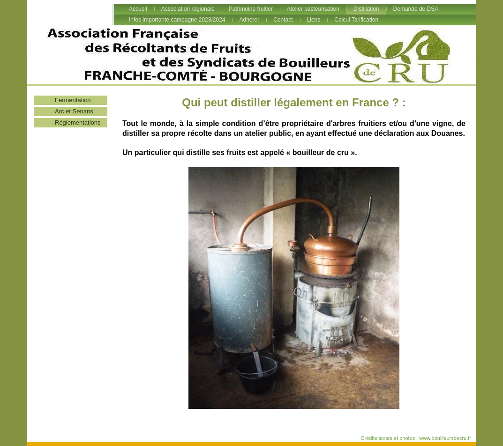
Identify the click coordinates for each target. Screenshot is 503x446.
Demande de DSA (416, 9)
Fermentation (73, 100)
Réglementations (78, 122)
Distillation (366, 9)
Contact (283, 19)
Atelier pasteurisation (313, 9)
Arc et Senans (74, 111)
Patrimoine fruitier (251, 9)
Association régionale (188, 9)
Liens (314, 19)
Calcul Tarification (356, 19)
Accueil (138, 9)
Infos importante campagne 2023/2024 (177, 19)
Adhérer (249, 19)
